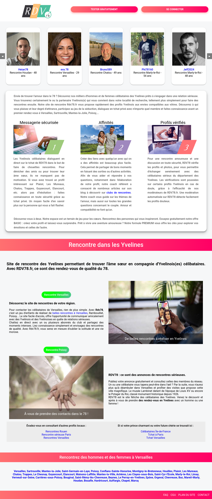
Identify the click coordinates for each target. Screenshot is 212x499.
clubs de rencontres (118, 192)
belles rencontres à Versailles (69, 313)
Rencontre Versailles (56, 294)
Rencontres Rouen (56, 431)
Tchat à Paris (155, 434)
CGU (173, 495)
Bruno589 (106, 69)
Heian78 (23, 69)
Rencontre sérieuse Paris (56, 434)
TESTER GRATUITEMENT (104, 9)
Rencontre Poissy (56, 349)
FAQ (165, 495)
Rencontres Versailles (56, 437)
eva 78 (64, 69)
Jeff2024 (188, 69)
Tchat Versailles (155, 437)
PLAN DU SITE (186, 495)
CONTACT (204, 495)
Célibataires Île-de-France (155, 431)
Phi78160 (147, 69)
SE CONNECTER (175, 9)
